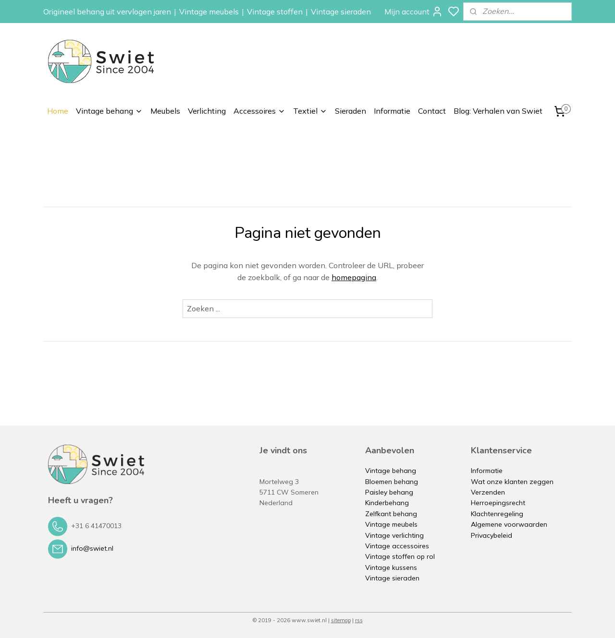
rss (359, 620)
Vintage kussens (391, 567)
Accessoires (259, 111)
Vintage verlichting (394, 535)
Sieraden (350, 111)
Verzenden (488, 492)
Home (57, 111)
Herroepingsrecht (498, 502)
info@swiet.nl (92, 548)
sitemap (341, 620)
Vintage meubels (209, 11)
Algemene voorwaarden (509, 524)
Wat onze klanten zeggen (512, 481)
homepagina (354, 277)
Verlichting (207, 111)
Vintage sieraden (341, 11)
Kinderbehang (387, 502)
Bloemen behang (391, 481)
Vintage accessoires (397, 546)
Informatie (392, 111)
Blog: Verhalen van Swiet (498, 111)
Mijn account (413, 11)
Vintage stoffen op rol (400, 556)
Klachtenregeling (497, 513)
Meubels (165, 111)
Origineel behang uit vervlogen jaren (107, 11)
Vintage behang (109, 111)
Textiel (310, 111)
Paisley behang (389, 492)
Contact (432, 111)
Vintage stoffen (275, 11)
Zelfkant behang (391, 513)
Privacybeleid (491, 535)
